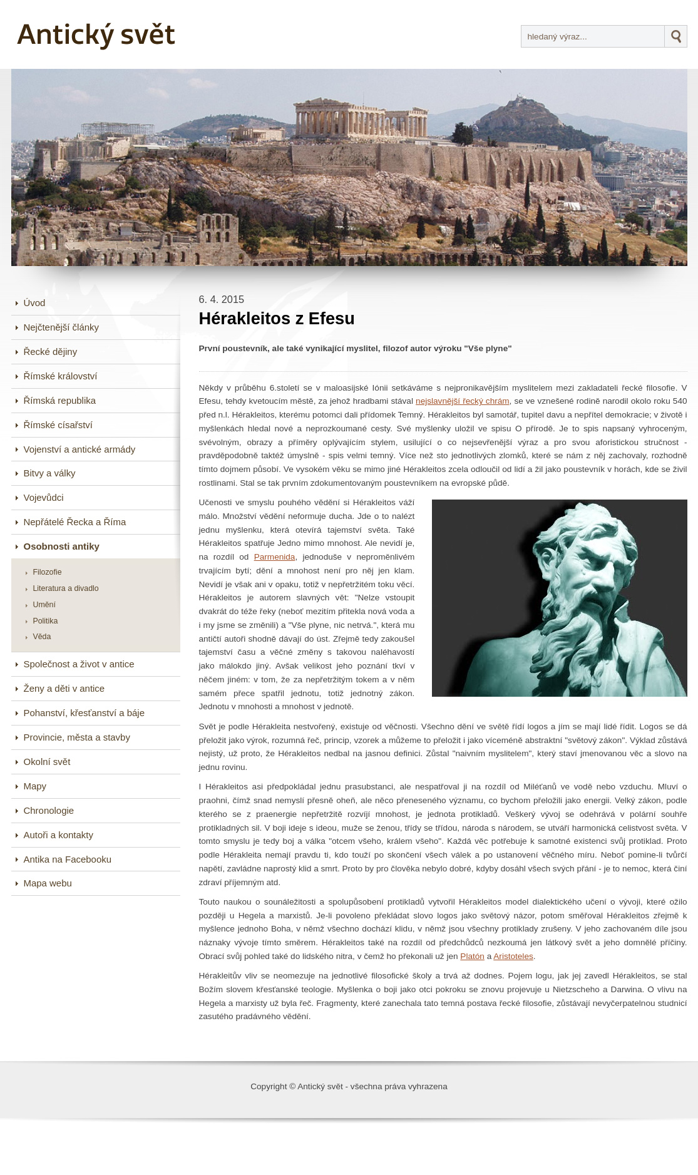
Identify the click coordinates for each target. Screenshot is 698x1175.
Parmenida (274, 557)
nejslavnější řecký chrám (463, 401)
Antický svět (97, 34)
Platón (472, 956)
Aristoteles (513, 956)
